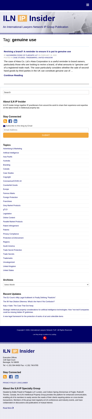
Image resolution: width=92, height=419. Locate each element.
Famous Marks (9, 193)
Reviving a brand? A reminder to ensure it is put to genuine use (37, 51)
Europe (6, 189)
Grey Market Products (12, 205)
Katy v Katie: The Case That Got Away (18, 306)
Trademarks (8, 258)
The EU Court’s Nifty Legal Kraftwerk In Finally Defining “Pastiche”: (29, 298)
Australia (6, 161)
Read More (8, 408)
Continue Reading (13, 75)
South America (9, 246)
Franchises (7, 201)
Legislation (7, 214)
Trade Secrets (8, 254)
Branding (6, 165)
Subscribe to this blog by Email (17, 126)
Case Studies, (19, 57)
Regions (6, 242)
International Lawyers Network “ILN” (15, 5)
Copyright (7, 177)
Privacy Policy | (10, 383)
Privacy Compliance (11, 234)
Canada (6, 169)
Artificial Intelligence (11, 153)
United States (8, 270)
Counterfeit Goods (10, 185)
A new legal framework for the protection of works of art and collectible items (33, 316)
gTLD (5, 209)
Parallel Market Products (13, 222)
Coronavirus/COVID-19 (12, 181)
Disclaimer (23, 383)
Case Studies (8, 173)
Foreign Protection (10, 197)
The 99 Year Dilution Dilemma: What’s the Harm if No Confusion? (29, 302)
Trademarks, (32, 57)
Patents (6, 230)
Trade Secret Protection (12, 250)
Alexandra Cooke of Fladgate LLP (22, 55)
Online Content (9, 218)
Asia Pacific (7, 157)
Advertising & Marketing (12, 149)
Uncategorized (9, 262)
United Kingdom (45, 57)
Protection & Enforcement (13, 238)
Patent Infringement (11, 226)
